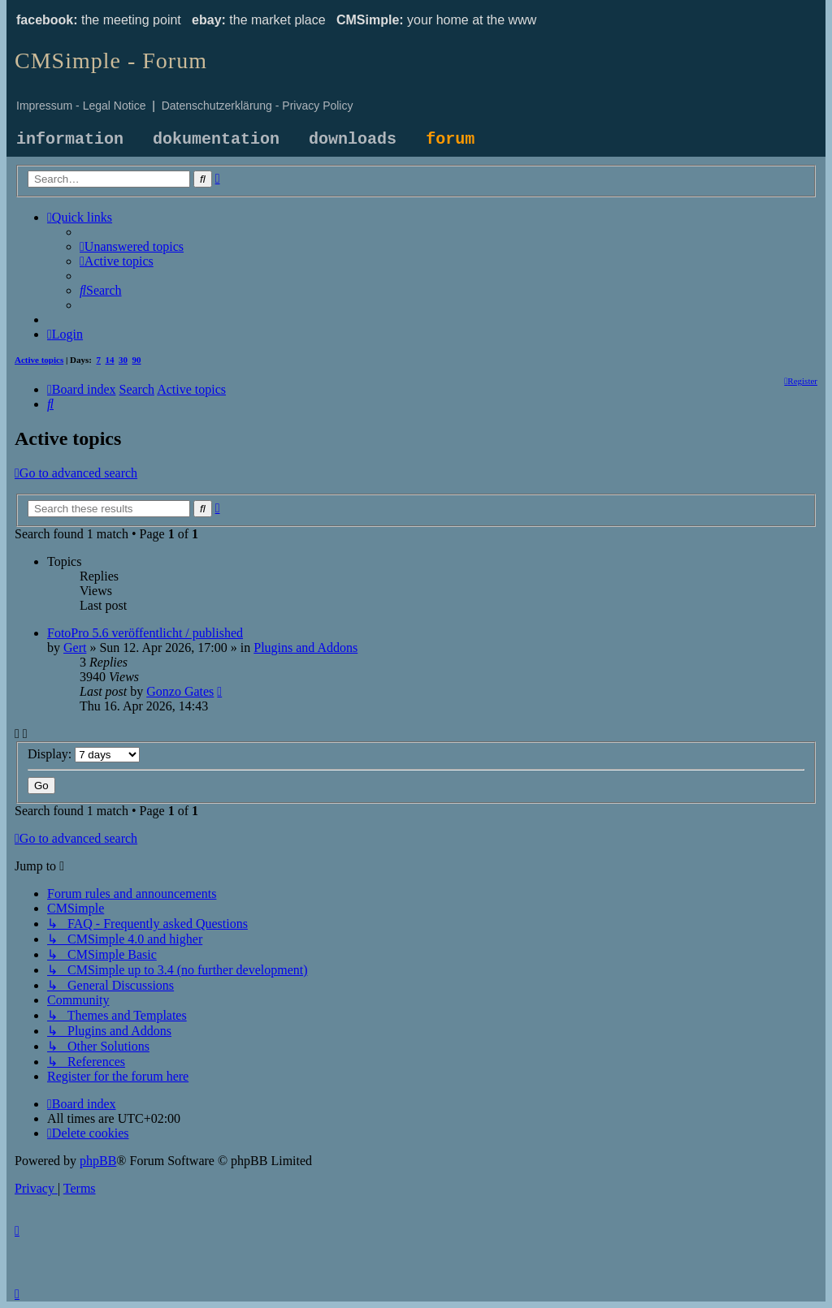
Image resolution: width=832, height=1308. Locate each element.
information (70, 139)
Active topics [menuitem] (39, 360)
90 (136, 360)
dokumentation (216, 139)
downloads (352, 139)
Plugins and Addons (306, 647)
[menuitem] (132, 246)
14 (110, 360)
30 (123, 360)
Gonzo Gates (180, 691)
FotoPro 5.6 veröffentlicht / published (145, 633)
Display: (84, 754)
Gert (74, 647)
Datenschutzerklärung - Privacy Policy (257, 105)
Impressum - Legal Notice (81, 105)
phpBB (98, 1161)
